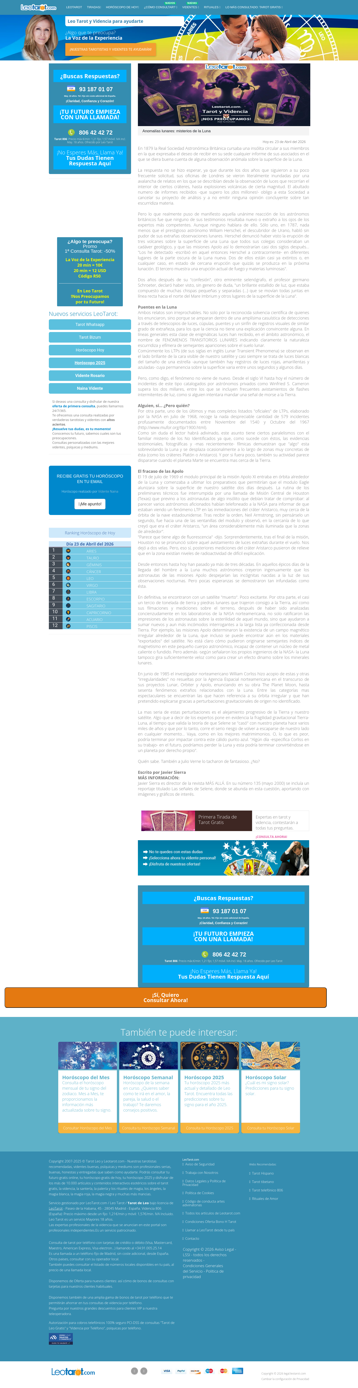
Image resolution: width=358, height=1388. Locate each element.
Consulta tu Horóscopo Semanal (148, 1128)
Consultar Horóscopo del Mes (87, 1128)
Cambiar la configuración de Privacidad (285, 1379)
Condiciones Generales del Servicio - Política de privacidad (203, 1271)
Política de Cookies (199, 1192)
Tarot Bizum (90, 337)
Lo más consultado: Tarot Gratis (254, 7)
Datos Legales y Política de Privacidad (204, 1183)
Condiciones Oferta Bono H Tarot (210, 1221)
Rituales (211, 7)
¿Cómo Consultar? (160, 6)
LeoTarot (74, 7)
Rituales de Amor (265, 1198)
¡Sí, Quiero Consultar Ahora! (166, 997)
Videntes (190, 6)
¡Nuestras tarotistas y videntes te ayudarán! (111, 49)
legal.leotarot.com (295, 1373)
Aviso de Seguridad (199, 1164)
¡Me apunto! (89, 504)
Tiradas (93, 7)
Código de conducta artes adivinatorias (203, 1203)
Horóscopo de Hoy (122, 7)
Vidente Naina (108, 491)
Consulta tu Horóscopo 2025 (209, 1128)
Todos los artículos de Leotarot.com (212, 1213)
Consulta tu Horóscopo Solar (270, 1128)
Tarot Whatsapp (90, 324)
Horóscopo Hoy (90, 350)
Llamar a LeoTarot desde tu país (209, 1230)
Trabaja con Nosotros (201, 1172)
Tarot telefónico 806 (267, 1190)
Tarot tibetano (263, 1181)
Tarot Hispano (263, 1173)
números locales (122, 1264)
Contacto (192, 1238)
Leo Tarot (107, 142)
